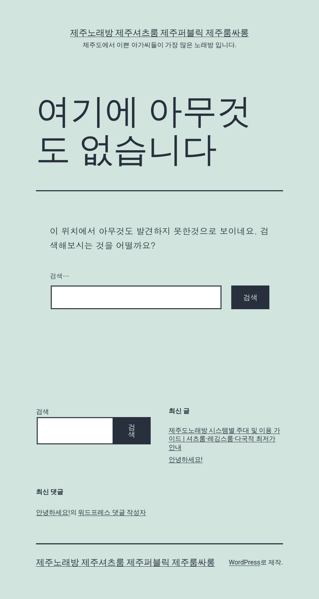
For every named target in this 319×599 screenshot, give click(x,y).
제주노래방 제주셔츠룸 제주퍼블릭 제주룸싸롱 (159, 33)
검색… (59, 275)
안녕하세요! (186, 459)
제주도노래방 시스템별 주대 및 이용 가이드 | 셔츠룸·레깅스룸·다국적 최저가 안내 (224, 438)
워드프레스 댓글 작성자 (112, 512)
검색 (42, 411)
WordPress (244, 562)
